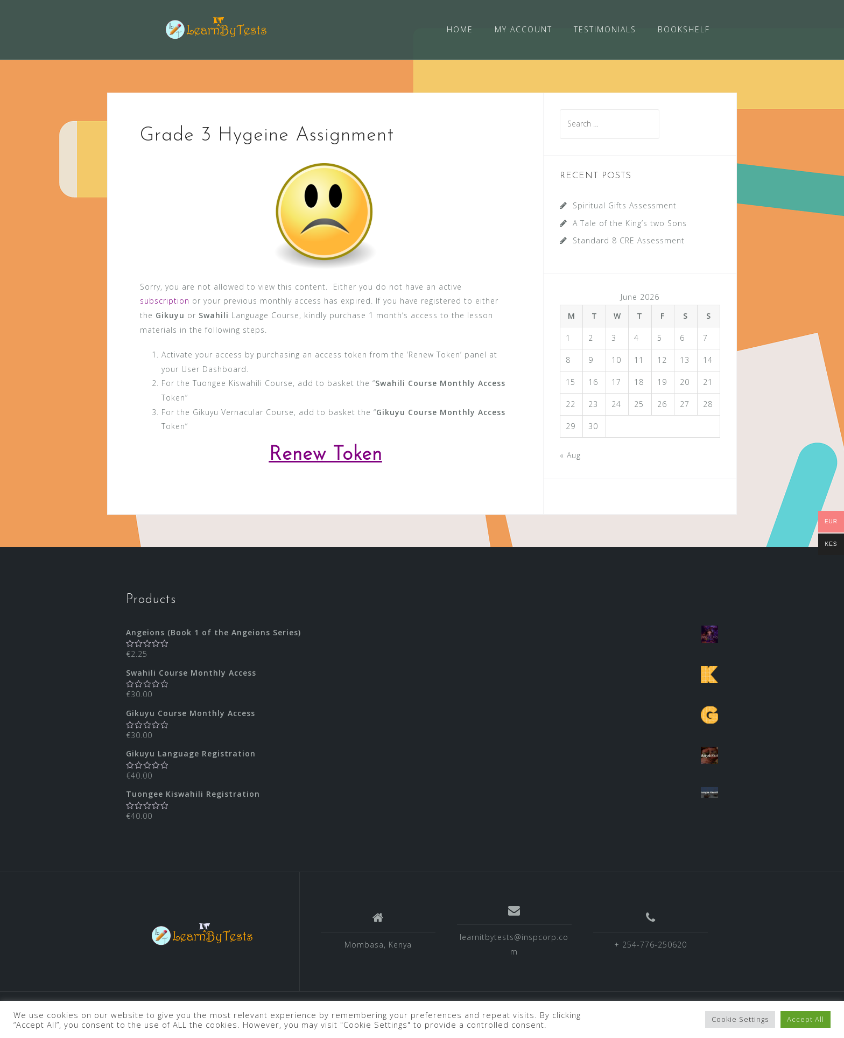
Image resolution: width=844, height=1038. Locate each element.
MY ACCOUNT (523, 29)
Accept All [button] (805, 1019)
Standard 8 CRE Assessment (629, 240)
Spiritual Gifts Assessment (625, 205)
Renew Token (325, 454)
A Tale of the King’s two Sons (630, 223)
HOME (460, 29)
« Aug (570, 454)
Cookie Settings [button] (740, 1019)
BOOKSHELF (684, 29)
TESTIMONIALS (605, 29)
